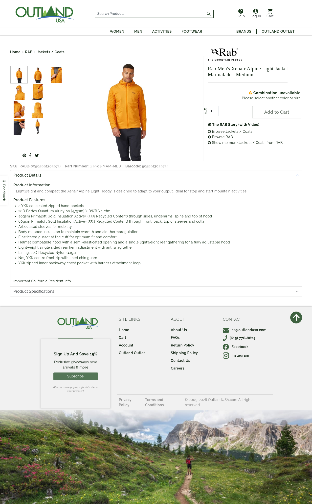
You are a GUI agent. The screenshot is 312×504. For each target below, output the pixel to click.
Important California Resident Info (42, 281)
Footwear (192, 31)
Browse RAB (220, 137)
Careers (177, 368)
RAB (29, 52)
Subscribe (75, 376)
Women (117, 31)
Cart (270, 13)
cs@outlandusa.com (245, 330)
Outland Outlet (278, 31)
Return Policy (182, 345)
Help (241, 13)
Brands (243, 31)
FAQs (175, 338)
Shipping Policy (184, 353)
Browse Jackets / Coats (230, 131)
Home (15, 52)
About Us (179, 330)
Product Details (28, 175)
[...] (150, 14)
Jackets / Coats (51, 52)
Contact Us (180, 361)
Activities (162, 31)
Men (138, 31)
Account (126, 345)
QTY (205, 111)
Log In (255, 13)
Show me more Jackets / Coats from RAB (245, 143)
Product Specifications (34, 291)
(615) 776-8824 (239, 338)
